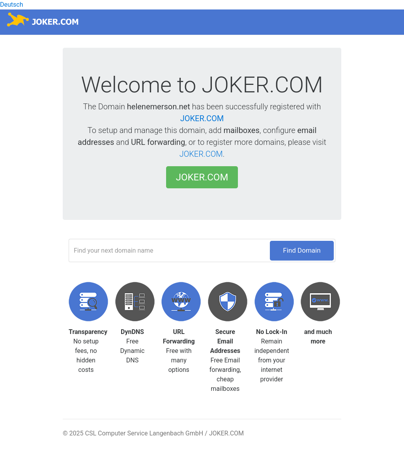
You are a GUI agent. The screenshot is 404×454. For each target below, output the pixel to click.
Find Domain (301, 250)
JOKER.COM (202, 118)
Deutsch (11, 4)
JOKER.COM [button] (202, 177)
